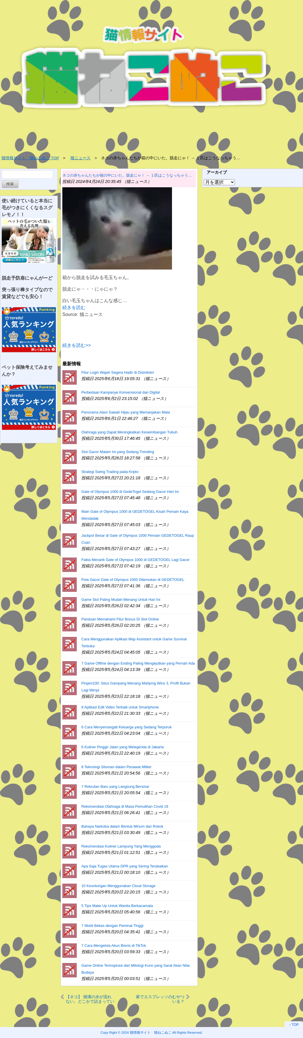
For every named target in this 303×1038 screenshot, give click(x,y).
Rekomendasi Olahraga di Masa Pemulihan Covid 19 (124, 806)
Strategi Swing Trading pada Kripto (110, 472)
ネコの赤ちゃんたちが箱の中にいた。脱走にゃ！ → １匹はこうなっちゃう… (127, 175)
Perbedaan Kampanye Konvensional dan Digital (120, 392)
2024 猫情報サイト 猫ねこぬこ (146, 1032)
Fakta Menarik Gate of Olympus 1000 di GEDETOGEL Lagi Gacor (135, 560)
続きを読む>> (76, 345)
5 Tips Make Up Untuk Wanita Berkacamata (117, 906)
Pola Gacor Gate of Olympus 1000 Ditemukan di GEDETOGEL (132, 579)
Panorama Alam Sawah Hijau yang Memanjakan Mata (125, 412)
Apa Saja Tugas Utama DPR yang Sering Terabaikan (124, 866)
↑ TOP (294, 1025)
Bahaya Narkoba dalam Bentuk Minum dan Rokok (122, 826)
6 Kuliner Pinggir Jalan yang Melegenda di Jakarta (122, 747)
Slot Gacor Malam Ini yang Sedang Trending (117, 452)
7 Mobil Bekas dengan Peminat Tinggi (112, 925)
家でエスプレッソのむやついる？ (160, 998)
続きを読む (73, 307)
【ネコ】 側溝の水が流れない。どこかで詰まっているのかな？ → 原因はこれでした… (90, 998)
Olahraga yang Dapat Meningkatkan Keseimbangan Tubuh (129, 432)
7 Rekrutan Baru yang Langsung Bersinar (115, 786)
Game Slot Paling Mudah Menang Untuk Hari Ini (120, 599)
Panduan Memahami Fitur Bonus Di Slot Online (120, 619)
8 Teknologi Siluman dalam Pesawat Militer (116, 767)
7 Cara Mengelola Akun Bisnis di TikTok (113, 945)
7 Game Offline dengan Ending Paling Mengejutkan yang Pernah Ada (138, 663)
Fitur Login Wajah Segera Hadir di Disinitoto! (117, 372)
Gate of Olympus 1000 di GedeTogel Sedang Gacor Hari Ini (130, 491)
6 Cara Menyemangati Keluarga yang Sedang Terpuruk (126, 727)
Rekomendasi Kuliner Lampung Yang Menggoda (121, 846)
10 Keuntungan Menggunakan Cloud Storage (118, 886)
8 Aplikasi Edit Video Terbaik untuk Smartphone (120, 707)
